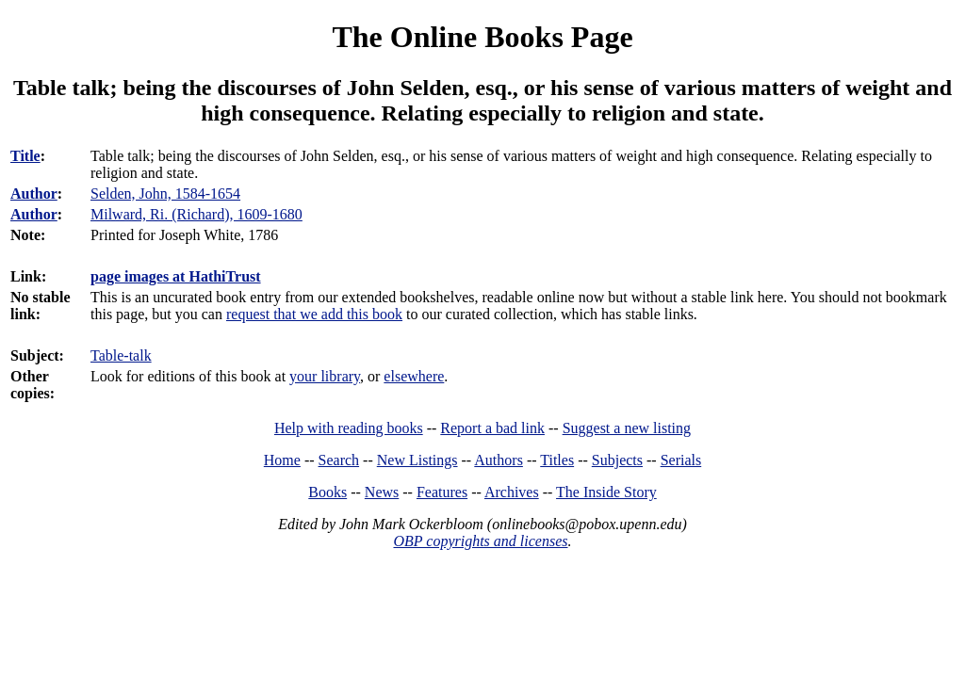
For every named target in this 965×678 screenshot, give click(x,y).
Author (33, 194)
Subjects (617, 460)
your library (324, 376)
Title (25, 156)
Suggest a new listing (627, 428)
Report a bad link (492, 428)
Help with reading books (348, 428)
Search (339, 460)
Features (442, 492)
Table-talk (121, 355)
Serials (681, 460)
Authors (498, 460)
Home (282, 460)
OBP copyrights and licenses (480, 541)
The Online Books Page (482, 37)
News (382, 492)
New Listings (417, 460)
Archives (511, 492)
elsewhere (414, 376)
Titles (557, 460)
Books (327, 492)
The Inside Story (606, 492)
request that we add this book (314, 314)
